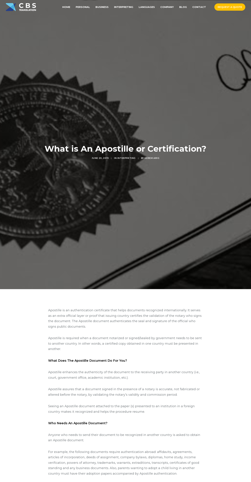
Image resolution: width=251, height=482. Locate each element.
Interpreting (123, 7)
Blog (183, 7)
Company (167, 7)
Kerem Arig (152, 140)
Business (102, 7)
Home (66, 7)
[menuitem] (66, 7)
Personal (83, 7)
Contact (199, 7)
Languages (147, 7)
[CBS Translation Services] (21, 7)
